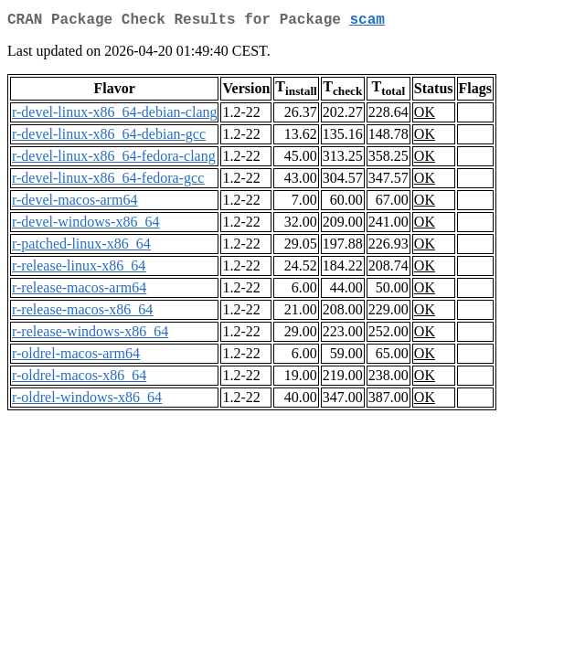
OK (424, 115)
